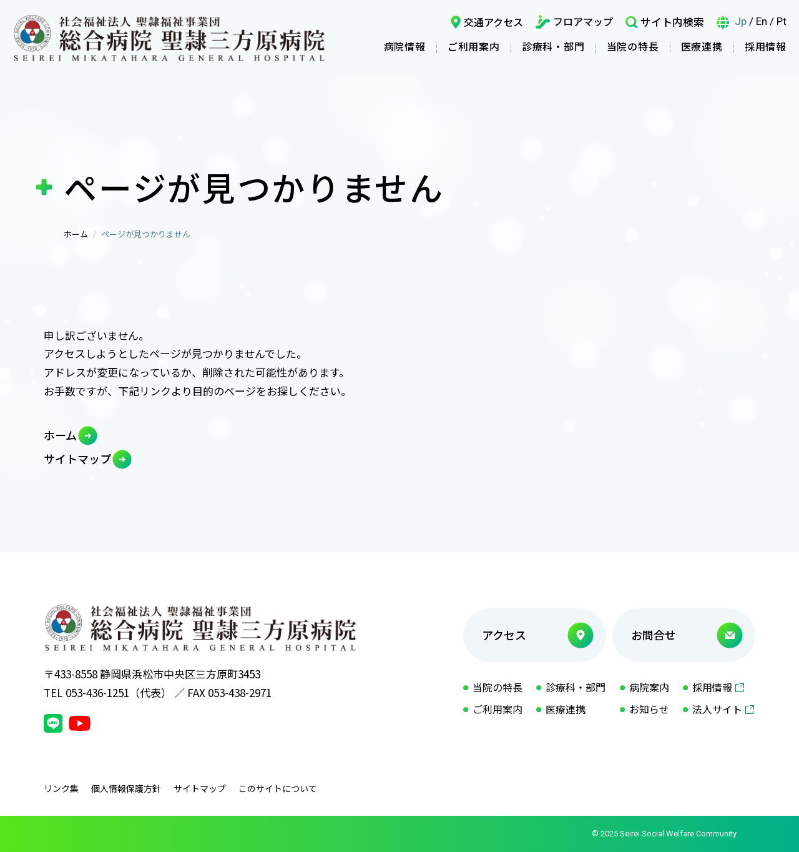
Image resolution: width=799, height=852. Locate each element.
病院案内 (649, 687)
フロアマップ (583, 21)
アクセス (504, 635)
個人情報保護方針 (126, 788)
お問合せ (653, 635)
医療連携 (702, 46)
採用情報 (766, 46)
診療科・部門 (553, 46)
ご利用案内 (474, 46)
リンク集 (61, 788)
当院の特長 (633, 46)
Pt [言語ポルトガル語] (782, 21)
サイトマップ (77, 458)
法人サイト (717, 708)
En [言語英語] (761, 21)
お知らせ (649, 708)
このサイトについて (277, 788)
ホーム (76, 234)
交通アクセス (493, 21)
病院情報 (405, 46)
